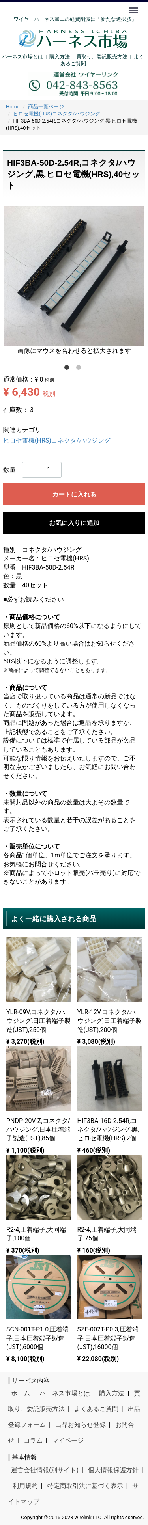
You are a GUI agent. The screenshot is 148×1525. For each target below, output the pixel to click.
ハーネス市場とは (22, 57)
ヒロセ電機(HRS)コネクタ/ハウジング (57, 441)
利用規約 (25, 1486)
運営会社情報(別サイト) (45, 1470)
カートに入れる (74, 494)
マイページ (68, 1440)
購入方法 (59, 57)
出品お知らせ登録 (80, 1424)
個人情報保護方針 (113, 1470)
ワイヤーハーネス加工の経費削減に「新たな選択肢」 (75, 19)
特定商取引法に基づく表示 (85, 1486)
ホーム (20, 1393)
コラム (33, 1440)
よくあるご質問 (96, 1409)
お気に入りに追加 (74, 523)
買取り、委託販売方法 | (105, 57)
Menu (134, 6)
